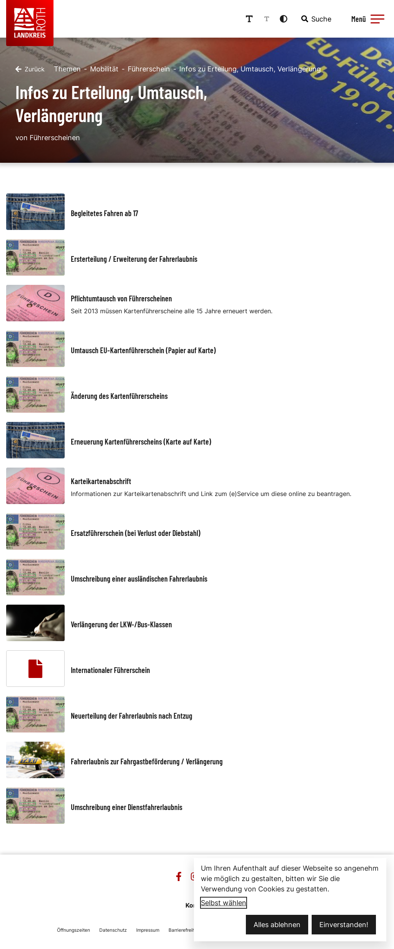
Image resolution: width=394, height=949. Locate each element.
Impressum (147, 930)
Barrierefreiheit (184, 930)
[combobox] (315, 19)
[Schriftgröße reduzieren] (266, 18)
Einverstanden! (343, 925)
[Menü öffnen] (366, 19)
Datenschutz (113, 930)
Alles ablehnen (277, 925)
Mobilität (104, 69)
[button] (377, 19)
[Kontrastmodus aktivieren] (283, 18)
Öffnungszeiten (73, 930)
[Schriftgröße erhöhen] (249, 18)
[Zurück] (30, 69)
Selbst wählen (223, 903)
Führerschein (149, 69)
